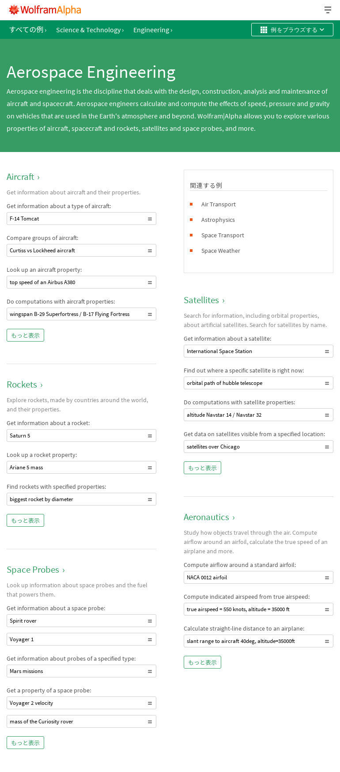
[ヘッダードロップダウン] (328, 10)
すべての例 (27, 29)
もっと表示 (25, 335)
